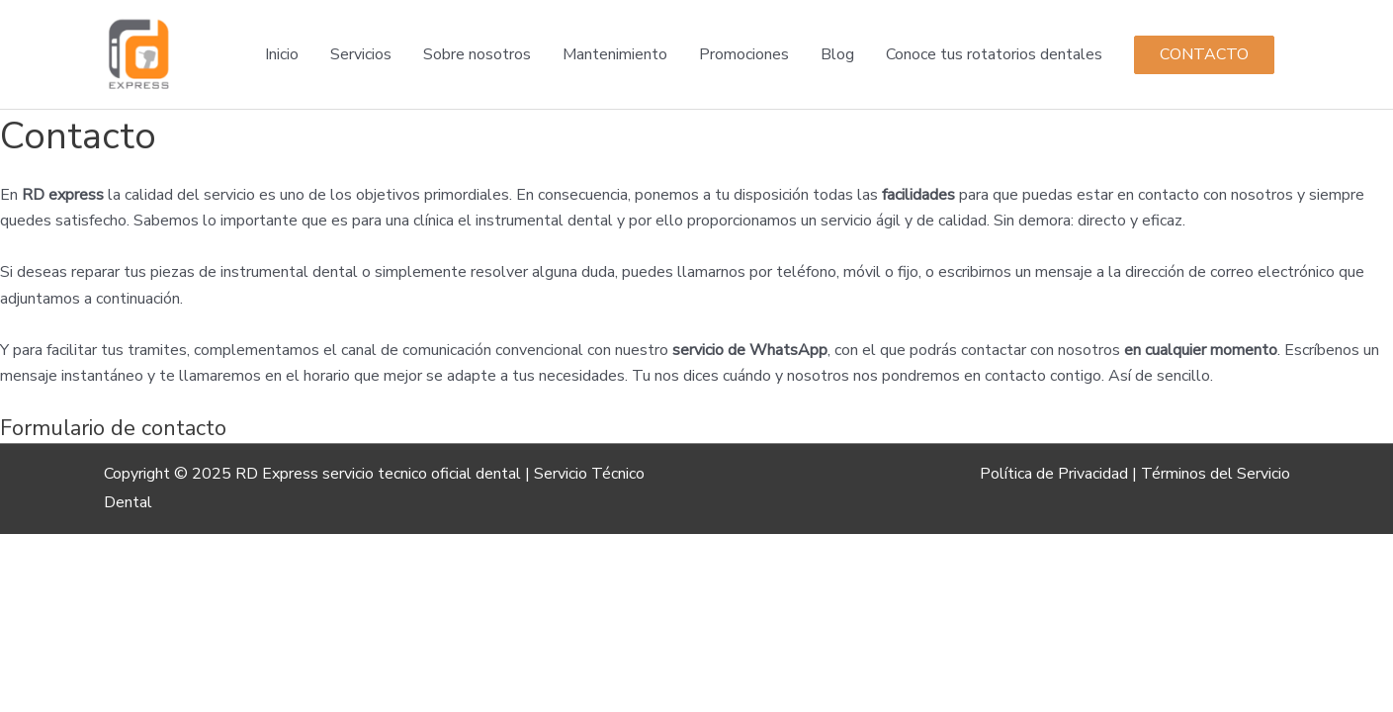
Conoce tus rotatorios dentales (994, 54)
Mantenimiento (615, 54)
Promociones (744, 54)
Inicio (282, 54)
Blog (837, 54)
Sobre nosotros (477, 54)
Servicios (361, 54)
